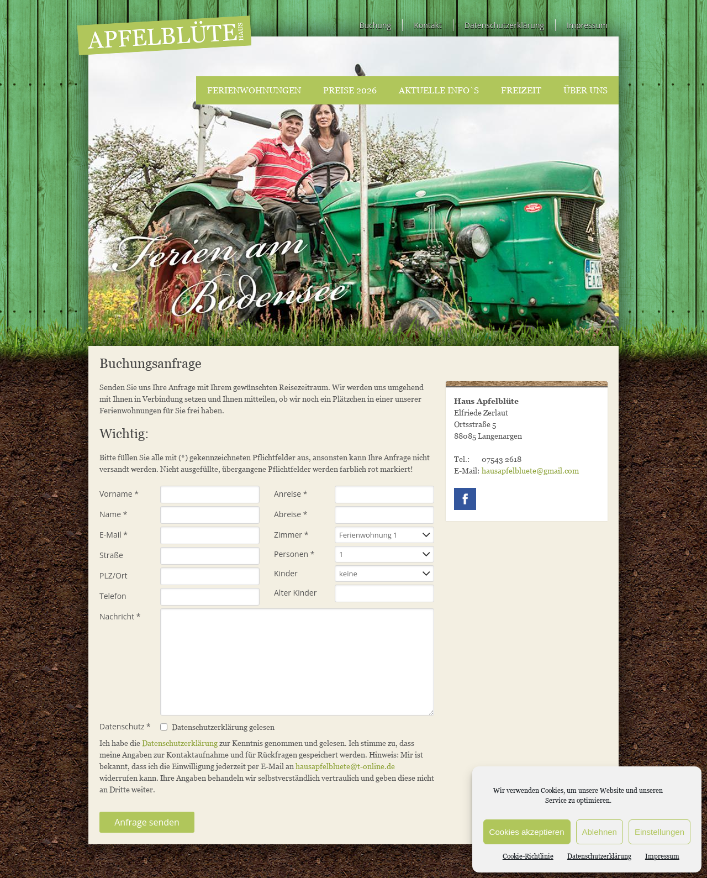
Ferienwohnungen (254, 90)
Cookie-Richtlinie (528, 856)
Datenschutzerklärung (599, 856)
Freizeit (521, 90)
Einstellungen (659, 832)
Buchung (375, 25)
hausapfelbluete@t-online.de (345, 766)
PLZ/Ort (113, 575)
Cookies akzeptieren (526, 832)
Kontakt (428, 25)
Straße (111, 555)
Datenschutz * (125, 726)
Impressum (662, 856)
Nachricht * (120, 616)
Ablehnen (599, 832)
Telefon (112, 596)
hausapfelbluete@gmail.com (530, 470)
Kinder (286, 573)
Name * (113, 514)
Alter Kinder (295, 592)
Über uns (585, 90)
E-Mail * (113, 534)
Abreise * (290, 514)
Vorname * (119, 493)
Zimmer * (291, 534)
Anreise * (290, 493)
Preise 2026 (350, 90)
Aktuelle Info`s (439, 90)
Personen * (294, 554)
